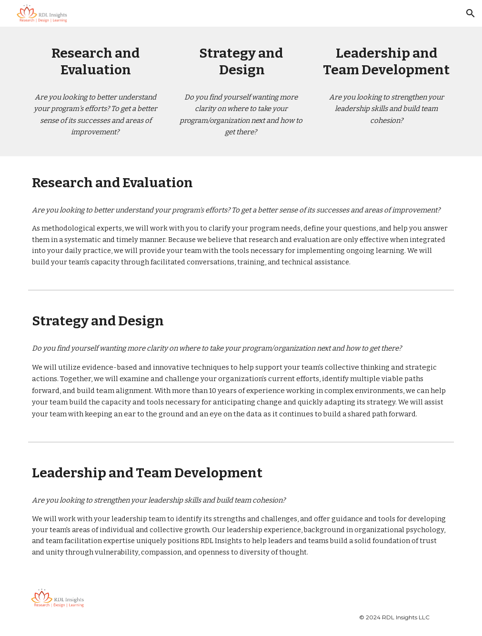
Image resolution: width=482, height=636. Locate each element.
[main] (95, 61)
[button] (470, 13)
